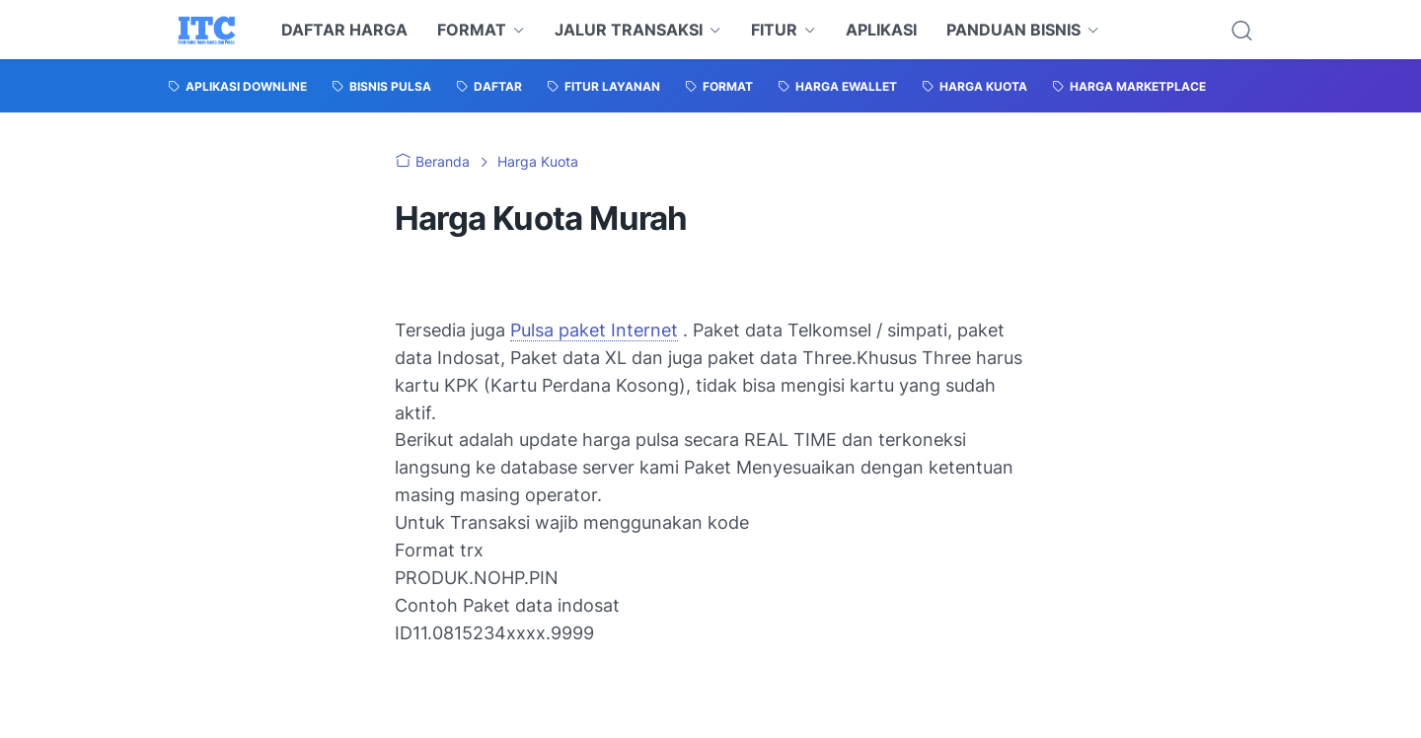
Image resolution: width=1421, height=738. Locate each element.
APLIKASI (881, 29)
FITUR (774, 29)
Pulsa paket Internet (594, 330)
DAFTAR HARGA (344, 29)
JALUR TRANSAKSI (629, 29)
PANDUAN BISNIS (1013, 29)
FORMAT (471, 29)
